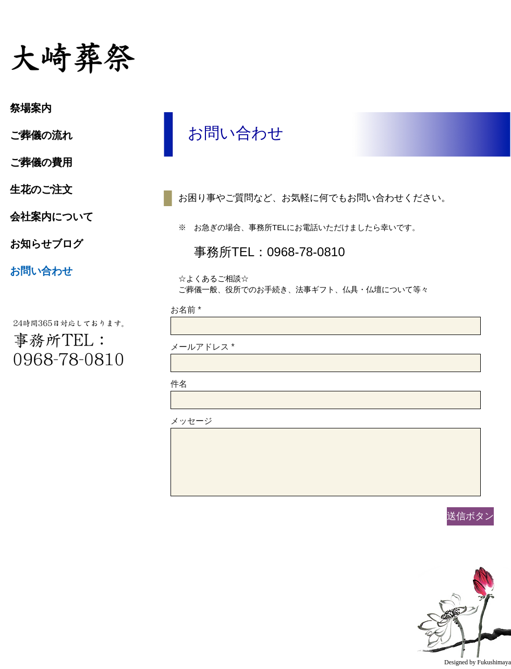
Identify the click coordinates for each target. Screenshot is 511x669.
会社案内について (51, 216)
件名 (179, 384)
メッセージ (191, 421)
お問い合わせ (41, 271)
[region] (73, 56)
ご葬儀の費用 (41, 162)
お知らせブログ (46, 243)
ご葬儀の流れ (41, 135)
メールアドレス (200, 347)
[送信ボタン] (470, 516)
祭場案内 (31, 108)
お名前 (183, 310)
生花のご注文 (41, 189)
